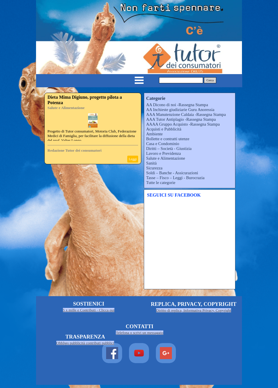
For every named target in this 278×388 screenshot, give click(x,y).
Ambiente (154, 134)
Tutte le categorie (160, 182)
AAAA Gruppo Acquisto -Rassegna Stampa (183, 124)
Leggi (133, 159)
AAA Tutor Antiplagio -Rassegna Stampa (181, 119)
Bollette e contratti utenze (167, 138)
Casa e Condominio (162, 143)
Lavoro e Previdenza (163, 153)
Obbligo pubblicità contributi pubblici (85, 343)
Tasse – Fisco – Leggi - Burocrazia (175, 177)
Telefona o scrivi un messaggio (139, 332)
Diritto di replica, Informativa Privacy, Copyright (193, 310)
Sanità (151, 163)
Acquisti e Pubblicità (163, 129)
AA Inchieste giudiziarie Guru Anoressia (180, 109)
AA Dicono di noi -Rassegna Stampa (177, 104)
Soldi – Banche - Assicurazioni (172, 173)
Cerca (210, 80)
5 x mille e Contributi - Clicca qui (88, 310)
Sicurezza (154, 168)
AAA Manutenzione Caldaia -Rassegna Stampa (186, 114)
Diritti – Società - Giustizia (169, 148)
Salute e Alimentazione (66, 108)
